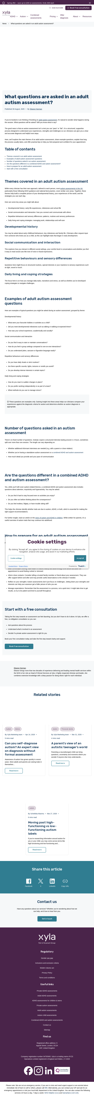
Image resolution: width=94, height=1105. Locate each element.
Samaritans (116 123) (70, 1093)
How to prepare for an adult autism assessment (24, 166)
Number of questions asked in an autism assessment (26, 161)
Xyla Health (6, 13)
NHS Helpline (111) (51, 1093)
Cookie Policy (13, 566)
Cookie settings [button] (16, 558)
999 (46, 1088)
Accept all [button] (80, 558)
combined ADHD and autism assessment (68, 452)
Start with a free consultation (17, 169)
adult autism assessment (48, 120)
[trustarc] (81, 566)
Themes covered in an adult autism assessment (24, 156)
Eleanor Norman (36, 109)
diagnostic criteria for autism (35, 404)
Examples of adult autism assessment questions (24, 159)
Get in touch (47, 919)
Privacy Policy (23, 566)
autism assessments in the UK (71, 188)
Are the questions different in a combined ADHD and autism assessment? (34, 164)
